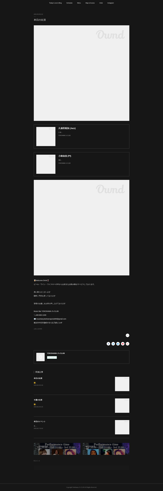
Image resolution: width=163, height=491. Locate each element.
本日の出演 (38, 378)
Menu (79, 3)
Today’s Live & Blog (55, 3)
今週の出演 (38, 400)
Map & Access (90, 3)
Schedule (69, 3)
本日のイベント (39, 421)
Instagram (110, 3)
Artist (101, 3)
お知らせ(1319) (38, 329)
